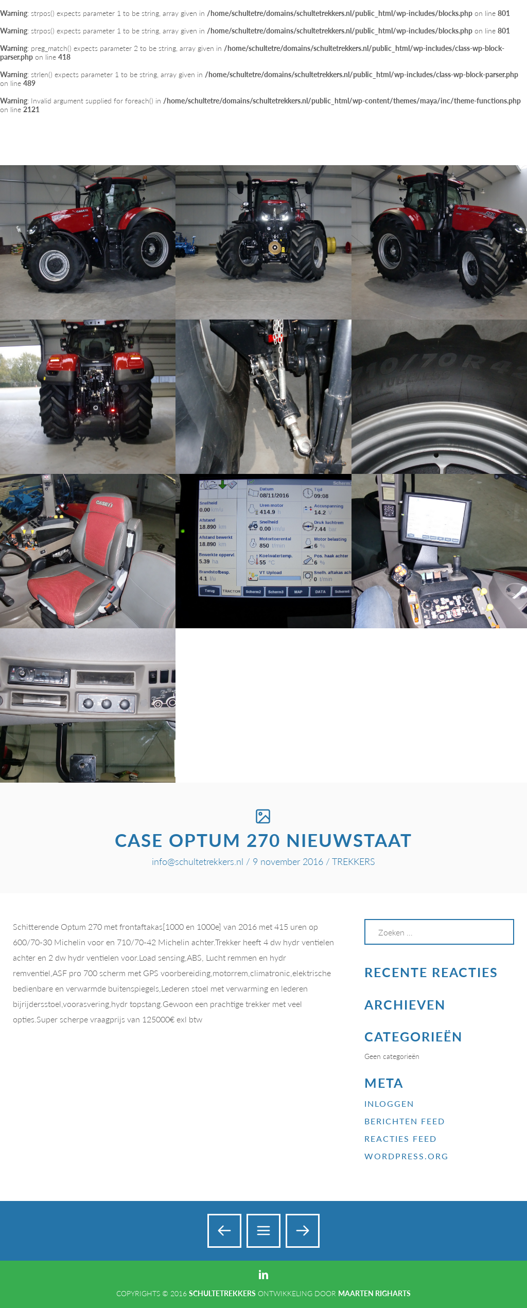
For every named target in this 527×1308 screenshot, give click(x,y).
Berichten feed (404, 1121)
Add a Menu (497, 19)
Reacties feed (400, 1138)
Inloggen (389, 1103)
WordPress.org (406, 1156)
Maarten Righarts (374, 1293)
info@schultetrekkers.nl (197, 861)
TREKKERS (353, 861)
